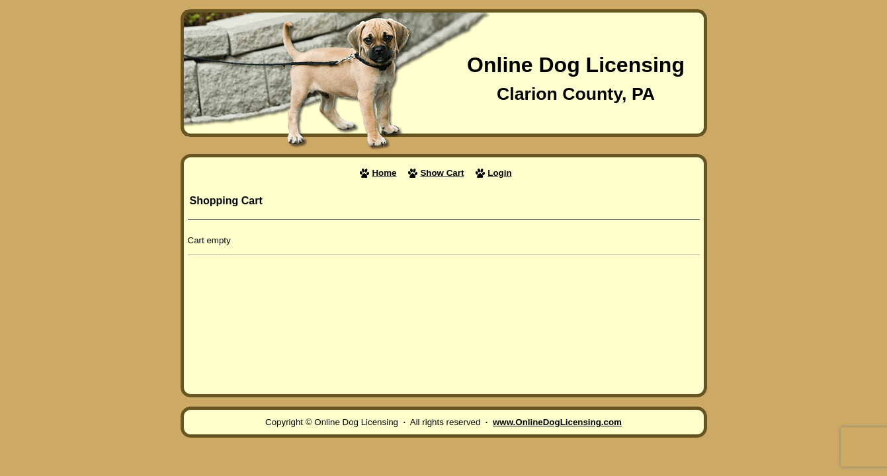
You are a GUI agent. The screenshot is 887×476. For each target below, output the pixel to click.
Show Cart (442, 173)
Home (384, 173)
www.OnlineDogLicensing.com (557, 422)
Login (499, 173)
